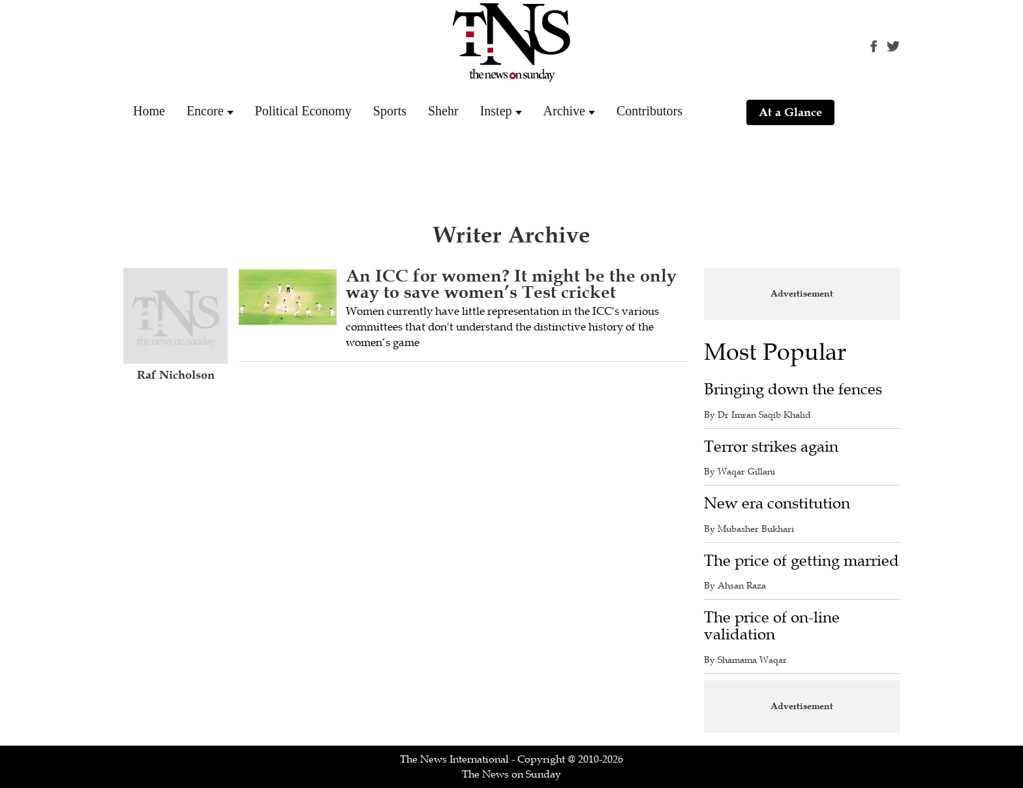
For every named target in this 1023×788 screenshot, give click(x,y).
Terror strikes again (771, 446)
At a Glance (790, 112)
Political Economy (303, 111)
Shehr (443, 111)
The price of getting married (801, 560)
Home (149, 111)
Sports (389, 111)
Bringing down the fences (793, 389)
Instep (496, 111)
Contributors (649, 111)
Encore (205, 111)
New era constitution (777, 503)
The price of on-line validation (772, 626)
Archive (564, 111)
